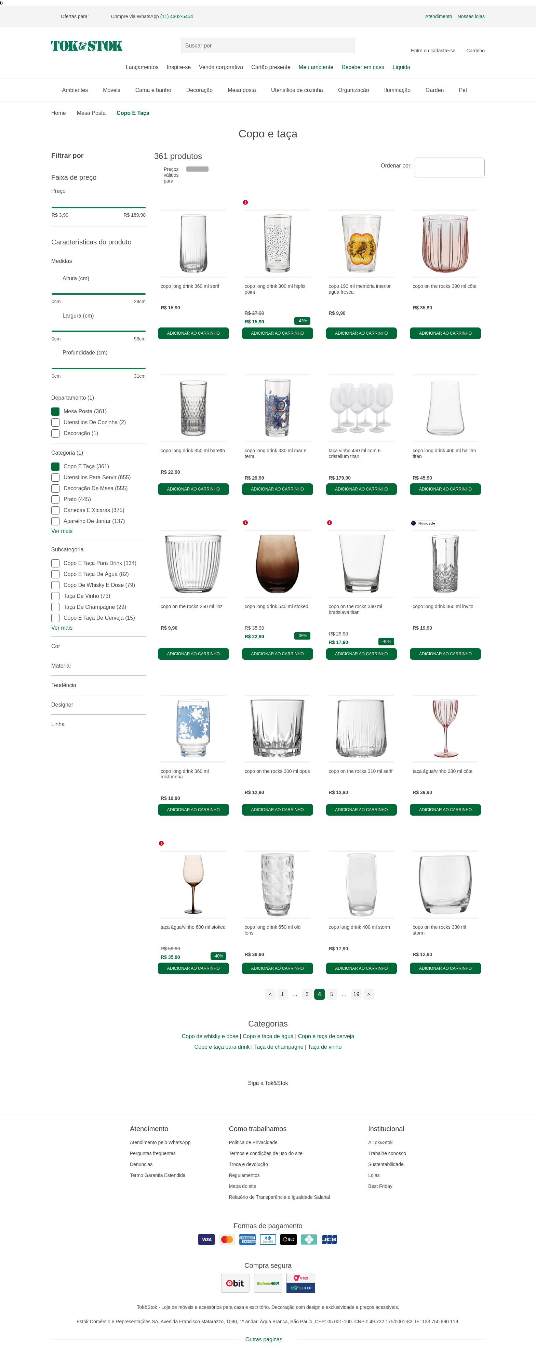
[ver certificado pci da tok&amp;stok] (300, 1283)
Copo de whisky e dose (210, 1036)
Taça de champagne (279, 1047)
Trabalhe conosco (387, 1153)
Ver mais (61, 531)
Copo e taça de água (268, 1036)
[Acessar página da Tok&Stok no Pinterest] (277, 1097)
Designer (98, 705)
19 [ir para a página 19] (356, 994)
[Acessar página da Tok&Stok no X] (296, 1097)
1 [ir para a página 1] (282, 994)
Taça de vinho (325, 1047)
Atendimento (438, 16)
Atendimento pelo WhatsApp (160, 1142)
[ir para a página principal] (86, 46)
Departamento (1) (98, 398)
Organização (357, 90)
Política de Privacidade (253, 1142)
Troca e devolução (248, 1164)
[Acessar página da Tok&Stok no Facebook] (239, 1097)
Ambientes (78, 90)
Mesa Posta (91, 113)
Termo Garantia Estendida (158, 1175)
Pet (466, 90)
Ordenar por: (396, 166)
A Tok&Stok (380, 1142)
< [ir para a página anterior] (270, 994)
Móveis (115, 90)
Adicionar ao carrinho (193, 333)
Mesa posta (245, 90)
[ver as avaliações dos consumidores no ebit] (235, 1283)
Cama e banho (156, 90)
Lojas (373, 1175)
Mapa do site (242, 1186)
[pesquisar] (347, 46)
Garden (438, 90)
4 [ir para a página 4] (319, 994)
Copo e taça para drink (222, 1047)
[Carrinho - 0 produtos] (475, 45)
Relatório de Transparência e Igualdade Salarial (279, 1197)
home (58, 113)
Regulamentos (244, 1175)
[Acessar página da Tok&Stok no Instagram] (258, 1097)
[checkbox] (55, 411)
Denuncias (141, 1164)
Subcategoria (98, 550)
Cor (98, 646)
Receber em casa (362, 67)
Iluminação (400, 90)
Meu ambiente (316, 67)
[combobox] (450, 167)
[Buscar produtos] (268, 45)
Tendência (98, 685)
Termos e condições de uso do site (266, 1153)
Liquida (402, 67)
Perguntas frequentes (153, 1153)
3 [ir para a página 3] (307, 994)
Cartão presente (271, 67)
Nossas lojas (471, 16)
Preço (98, 191)
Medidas (98, 261)
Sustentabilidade (386, 1164)
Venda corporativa (221, 67)
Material (98, 666)
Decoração (202, 90)
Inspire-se (179, 67)
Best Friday (380, 1186)
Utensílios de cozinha (300, 90)
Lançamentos (142, 67)
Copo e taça (133, 113)
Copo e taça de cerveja (326, 1036)
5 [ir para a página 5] (331, 994)
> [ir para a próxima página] (368, 994)
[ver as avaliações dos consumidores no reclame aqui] (268, 1283)
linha (98, 724)
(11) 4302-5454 (176, 16)
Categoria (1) (98, 453)
